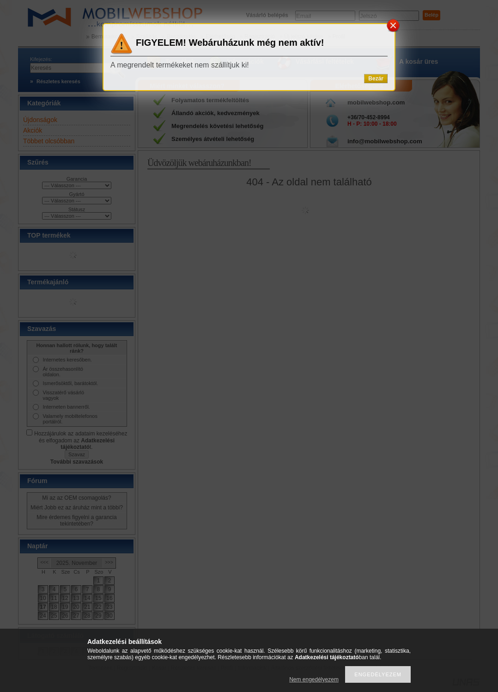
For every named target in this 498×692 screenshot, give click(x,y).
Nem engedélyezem (314, 679)
